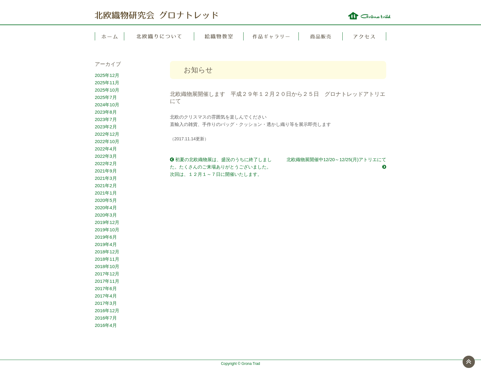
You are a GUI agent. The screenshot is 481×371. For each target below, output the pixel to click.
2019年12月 (107, 222)
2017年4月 (106, 295)
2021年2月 (106, 185)
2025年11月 (107, 82)
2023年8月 (106, 112)
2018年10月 (107, 266)
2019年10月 (107, 229)
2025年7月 (106, 97)
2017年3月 (106, 303)
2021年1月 (106, 192)
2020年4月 (106, 207)
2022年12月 (107, 134)
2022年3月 (106, 156)
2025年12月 (107, 75)
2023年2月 (106, 126)
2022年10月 (107, 141)
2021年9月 (106, 170)
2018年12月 (107, 251)
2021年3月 (106, 178)
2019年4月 (106, 244)
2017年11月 (107, 281)
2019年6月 (106, 237)
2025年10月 (107, 90)
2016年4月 (106, 325)
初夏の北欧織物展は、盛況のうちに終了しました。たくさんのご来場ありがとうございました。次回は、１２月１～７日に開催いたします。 (221, 167)
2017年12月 (107, 273)
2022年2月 (106, 163)
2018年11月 (107, 259)
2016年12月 (107, 310)
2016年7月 (106, 317)
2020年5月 (106, 200)
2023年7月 (106, 119)
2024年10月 (107, 104)
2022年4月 (106, 148)
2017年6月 (106, 288)
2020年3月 (106, 215)
